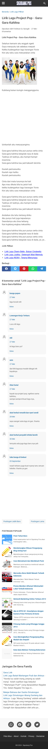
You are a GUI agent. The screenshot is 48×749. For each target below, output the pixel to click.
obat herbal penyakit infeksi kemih (24, 435)
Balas (12, 307)
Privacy (31, 736)
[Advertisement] (24, 117)
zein (11, 360)
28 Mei (12, 417)
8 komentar (6, 31)
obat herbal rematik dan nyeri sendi (24, 413)
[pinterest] (24, 268)
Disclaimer (40, 736)
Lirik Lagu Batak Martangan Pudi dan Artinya (23, 675)
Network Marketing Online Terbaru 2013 (29, 599)
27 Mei (12, 297)
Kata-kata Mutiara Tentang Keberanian (29, 650)
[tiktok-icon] (28, 724)
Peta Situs (8, 736)
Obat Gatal (14, 385)
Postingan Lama (37, 521)
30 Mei (12, 439)
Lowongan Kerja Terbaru (20, 316)
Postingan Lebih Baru (12, 521)
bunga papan (15, 293)
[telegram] (41, 268)
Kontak (23, 736)
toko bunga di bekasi (18, 457)
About (16, 736)
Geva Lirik (7, 672)
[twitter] (15, 268)
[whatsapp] (32, 268)
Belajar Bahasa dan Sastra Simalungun (21, 692)
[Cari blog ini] (44, 3)
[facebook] (6, 268)
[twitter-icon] (37, 724)
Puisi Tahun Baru (20, 536)
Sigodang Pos (28, 745)
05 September (15, 461)
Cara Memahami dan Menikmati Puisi (28, 561)
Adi (11, 338)
